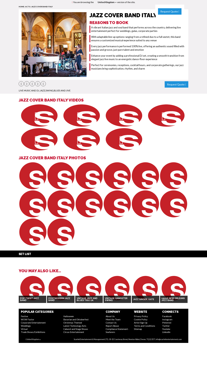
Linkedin (166, 332)
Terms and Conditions (144, 326)
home (21, 7)
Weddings (26, 326)
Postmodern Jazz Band (59, 299)
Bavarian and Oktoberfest (76, 319)
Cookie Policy (140, 319)
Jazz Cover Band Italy (42, 7)
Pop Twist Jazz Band (29, 299)
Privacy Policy (141, 316)
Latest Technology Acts (74, 326)
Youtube (166, 329)
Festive (24, 316)
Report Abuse (112, 326)
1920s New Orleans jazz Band (173, 299)
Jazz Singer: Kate (143, 299)
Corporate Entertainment (33, 322)
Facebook (167, 316)
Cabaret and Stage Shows (75, 329)
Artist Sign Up (140, 322)
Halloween (68, 316)
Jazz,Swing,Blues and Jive (55, 90)
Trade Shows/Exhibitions (33, 332)
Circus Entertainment (73, 332)
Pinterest (166, 322)
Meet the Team (113, 319)
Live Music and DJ (29, 90)
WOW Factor (27, 319)
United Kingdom (107, 2)
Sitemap (138, 329)
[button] (21, 83)
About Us (110, 316)
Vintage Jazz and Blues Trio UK (87, 299)
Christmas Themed (72, 322)
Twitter (166, 326)
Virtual (24, 329)
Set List (25, 254)
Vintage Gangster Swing (116, 299)
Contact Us (111, 322)
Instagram (167, 319)
